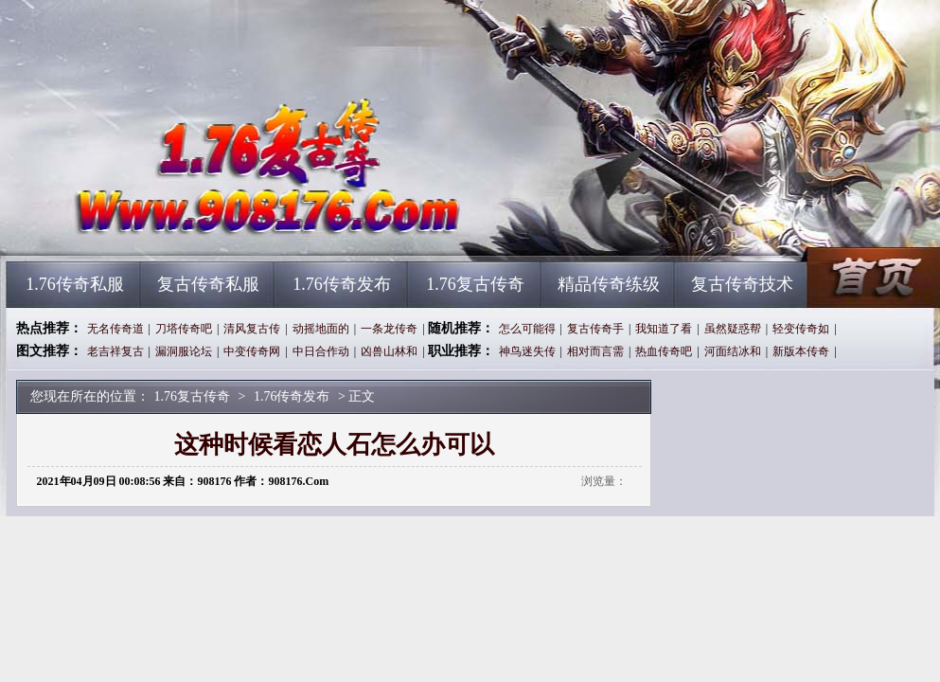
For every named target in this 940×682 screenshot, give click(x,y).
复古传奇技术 (742, 284)
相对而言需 (595, 351)
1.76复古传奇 (187, 227)
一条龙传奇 (389, 328)
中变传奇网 (251, 351)
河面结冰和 (732, 351)
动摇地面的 (321, 328)
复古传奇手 (595, 328)
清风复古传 (251, 328)
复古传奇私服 (208, 284)
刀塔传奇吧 (183, 328)
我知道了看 (663, 328)
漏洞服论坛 (183, 351)
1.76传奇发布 (342, 284)
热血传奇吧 (663, 351)
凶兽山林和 (389, 351)
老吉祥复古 (115, 351)
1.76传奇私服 (75, 284)
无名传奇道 (115, 328)
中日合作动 (321, 351)
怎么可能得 (527, 328)
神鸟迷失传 (527, 351)
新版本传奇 (800, 351)
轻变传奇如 (800, 328)
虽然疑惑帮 (732, 328)
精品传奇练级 (609, 284)
